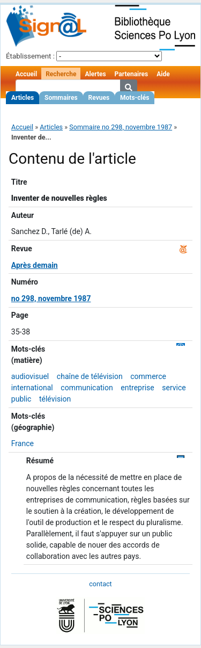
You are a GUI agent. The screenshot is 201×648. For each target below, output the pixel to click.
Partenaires (131, 74)
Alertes (95, 74)
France (22, 443)
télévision (55, 399)
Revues (99, 97)
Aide (163, 74)
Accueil (26, 74)
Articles (22, 97)
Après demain (34, 265)
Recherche (61, 74)
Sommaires (60, 97)
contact (100, 584)
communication (87, 387)
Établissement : (30, 56)
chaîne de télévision (90, 376)
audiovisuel (30, 376)
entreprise (137, 387)
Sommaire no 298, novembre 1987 (120, 127)
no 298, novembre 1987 (51, 298)
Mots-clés (134, 97)
